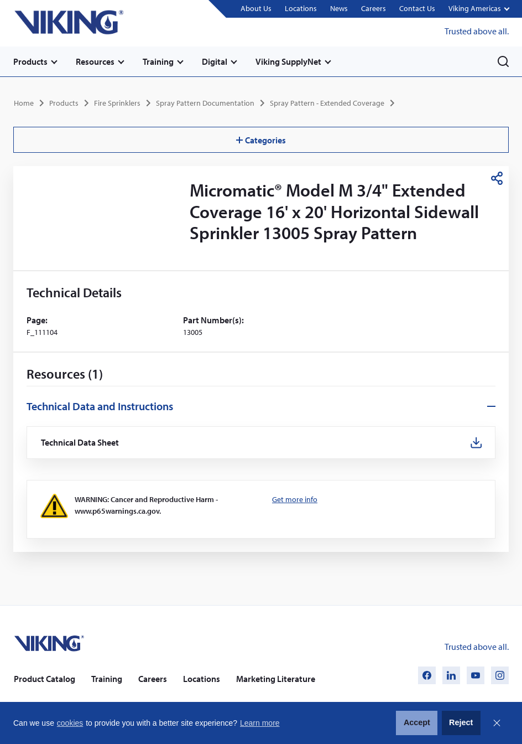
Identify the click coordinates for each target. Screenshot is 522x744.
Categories (261, 140)
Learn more (260, 723)
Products (30, 61)
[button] (478, 9)
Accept (417, 722)
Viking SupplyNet (288, 61)
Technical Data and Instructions (100, 406)
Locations (301, 8)
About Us (256, 8)
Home (24, 103)
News (339, 8)
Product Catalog (44, 678)
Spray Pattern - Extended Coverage (327, 103)
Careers (373, 8)
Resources (95, 61)
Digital (214, 61)
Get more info (294, 499)
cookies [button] (70, 723)
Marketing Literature (275, 678)
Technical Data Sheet (80, 442)
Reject (461, 722)
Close (496, 723)
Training (158, 61)
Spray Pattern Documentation (205, 103)
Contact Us (417, 8)
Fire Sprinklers (117, 103)
